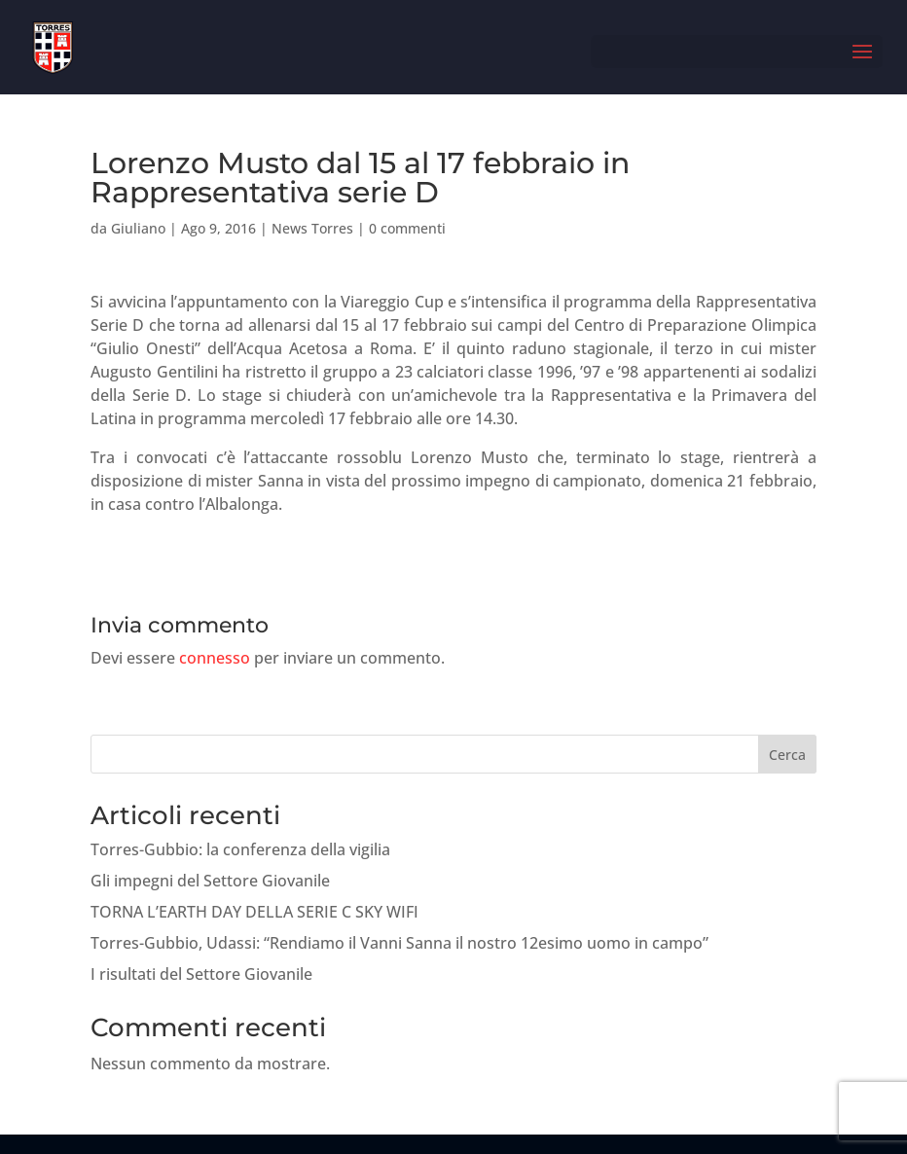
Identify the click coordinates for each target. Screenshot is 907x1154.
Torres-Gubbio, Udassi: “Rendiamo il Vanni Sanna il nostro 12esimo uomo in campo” (399, 943)
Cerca (787, 754)
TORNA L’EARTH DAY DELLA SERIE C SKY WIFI (254, 911)
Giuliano (138, 228)
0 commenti (407, 228)
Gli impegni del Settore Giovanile (210, 880)
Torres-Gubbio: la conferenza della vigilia (240, 849)
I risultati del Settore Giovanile (201, 974)
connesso (214, 657)
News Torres (312, 228)
